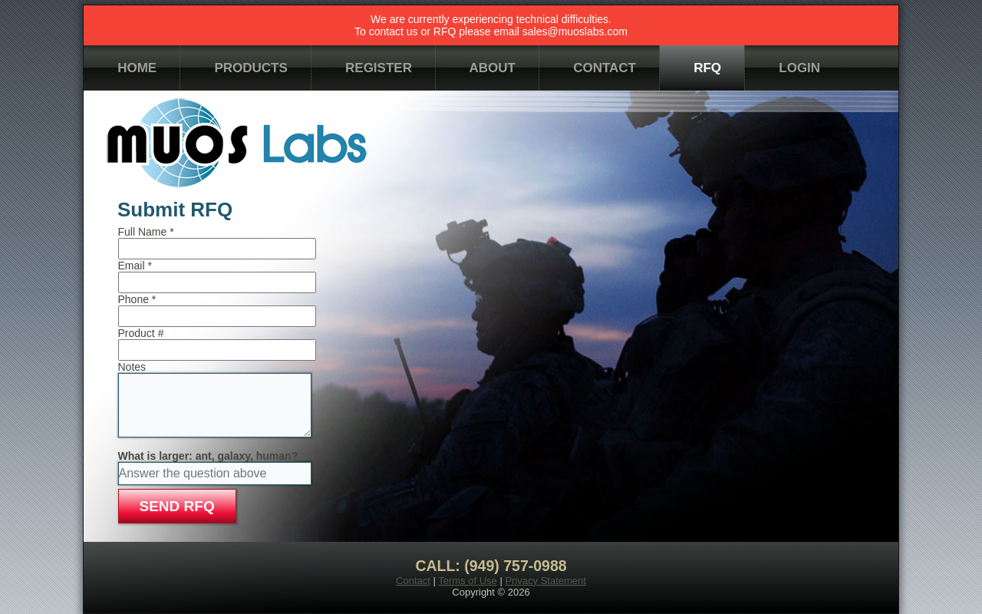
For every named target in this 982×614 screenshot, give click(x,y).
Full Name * (146, 232)
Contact (413, 580)
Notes (132, 367)
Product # (141, 333)
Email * (135, 265)
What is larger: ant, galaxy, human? (208, 456)
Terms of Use (467, 580)
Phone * (137, 299)
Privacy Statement (545, 580)
